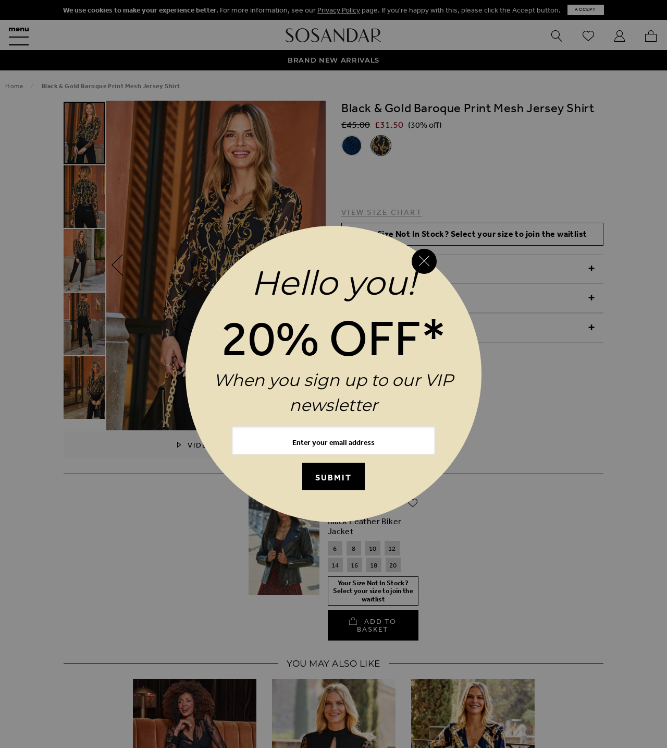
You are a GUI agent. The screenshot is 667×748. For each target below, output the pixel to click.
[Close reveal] (424, 261)
